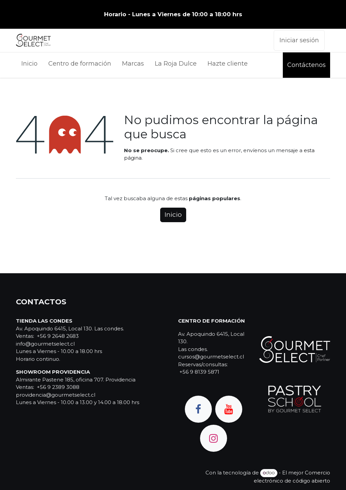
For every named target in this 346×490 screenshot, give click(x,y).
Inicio (173, 214)
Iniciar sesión (299, 40)
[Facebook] (198, 409)
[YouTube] (228, 409)
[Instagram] (213, 438)
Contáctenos (306, 65)
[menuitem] (29, 65)
